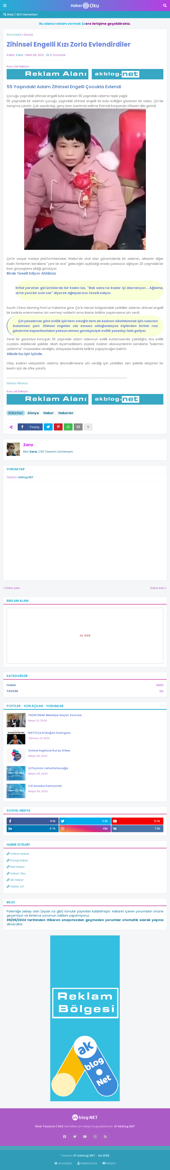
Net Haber (16, 867)
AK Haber (15, 880)
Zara (28, 444)
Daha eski (157, 588)
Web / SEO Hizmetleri (20, 14)
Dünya (28, 34)
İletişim (109, 1163)
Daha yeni (13, 588)
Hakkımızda (87, 1163)
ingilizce (46, 1148)
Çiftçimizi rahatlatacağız (48, 768)
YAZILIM (85, 691)
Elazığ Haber (17, 860)
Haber (48, 413)
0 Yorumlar (58, 55)
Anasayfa (63, 1163)
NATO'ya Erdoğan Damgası (49, 733)
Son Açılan (33, 706)
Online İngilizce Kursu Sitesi (49, 750)
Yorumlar (55, 706)
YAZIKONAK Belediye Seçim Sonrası (55, 715)
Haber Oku (16, 873)
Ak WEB (85, 635)
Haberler (65, 413)
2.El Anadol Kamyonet (45, 786)
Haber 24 (15, 886)
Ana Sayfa (14, 34)
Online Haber (18, 854)
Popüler (14, 706)
